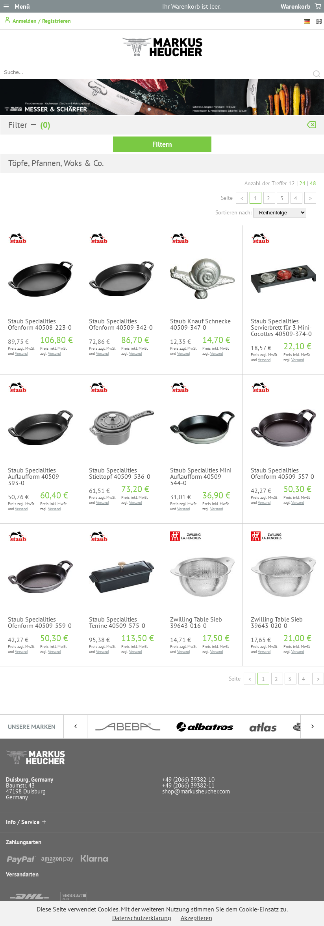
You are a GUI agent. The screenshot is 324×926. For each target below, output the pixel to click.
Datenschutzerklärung (141, 918)
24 (302, 183)
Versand (21, 353)
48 (313, 183)
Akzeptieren (196, 918)
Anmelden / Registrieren (37, 20)
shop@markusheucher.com (196, 791)
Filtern (162, 144)
